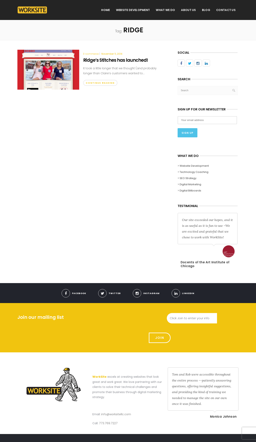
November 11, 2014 (111, 53)
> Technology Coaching (193, 172)
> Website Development (193, 165)
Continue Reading (100, 82)
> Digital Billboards (189, 190)
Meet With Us (194, 434)
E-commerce (91, 53)
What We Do (165, 10)
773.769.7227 (108, 404)
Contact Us (226, 10)
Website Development (133, 10)
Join (227, 318)
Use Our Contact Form (221, 434)
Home (105, 10)
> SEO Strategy (187, 178)
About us (188, 10)
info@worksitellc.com (116, 395)
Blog (206, 10)
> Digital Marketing (189, 184)
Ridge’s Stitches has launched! (115, 60)
